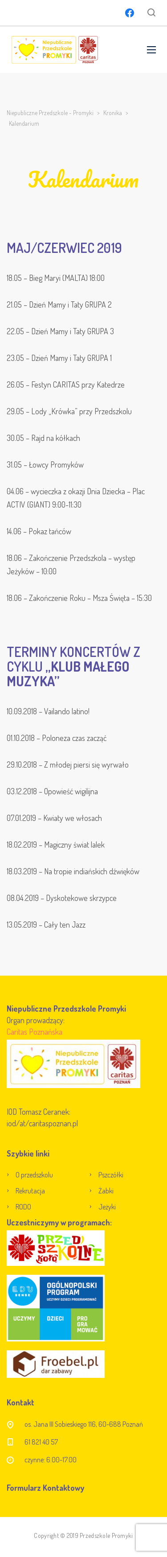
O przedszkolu (34, 1174)
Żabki (106, 1190)
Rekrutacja (30, 1190)
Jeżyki (107, 1206)
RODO (23, 1206)
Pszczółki (110, 1174)
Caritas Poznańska (34, 1032)
